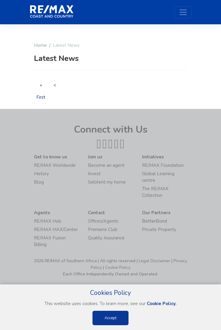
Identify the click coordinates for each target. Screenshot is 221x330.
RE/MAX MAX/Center (56, 229)
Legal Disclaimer (154, 261)
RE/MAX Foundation (163, 165)
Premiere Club (102, 229)
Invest (94, 174)
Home (40, 45)
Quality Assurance (106, 238)
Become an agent (106, 165)
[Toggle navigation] (183, 12)
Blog (39, 182)
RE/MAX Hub (47, 221)
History (41, 174)
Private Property (159, 229)
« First (40, 86)
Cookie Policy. (162, 304)
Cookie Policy (117, 267)
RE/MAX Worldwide (55, 165)
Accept (110, 318)
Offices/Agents (103, 221)
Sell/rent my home (107, 182)
